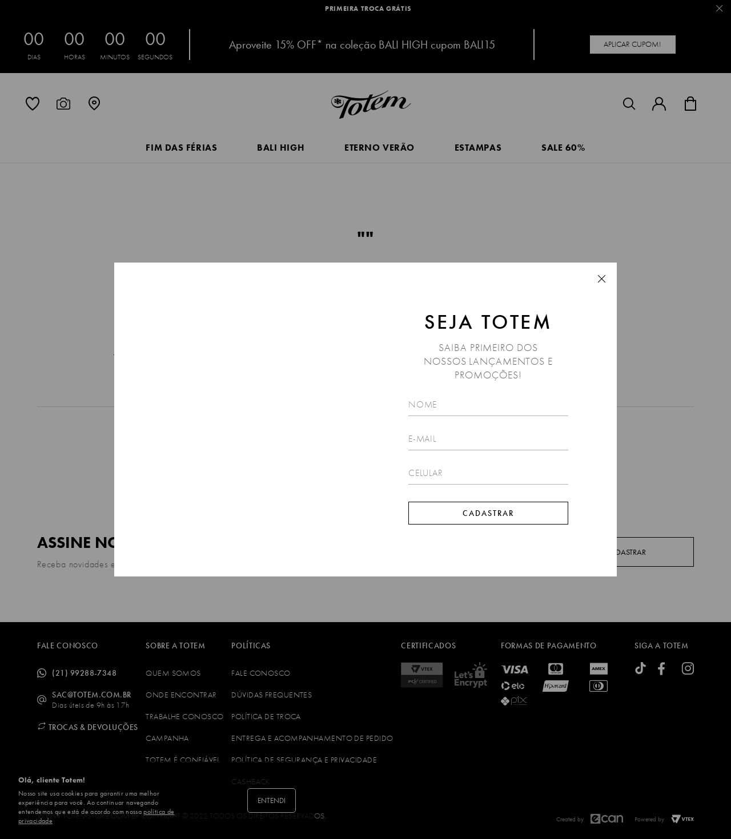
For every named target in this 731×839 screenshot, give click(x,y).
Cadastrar (488, 513)
